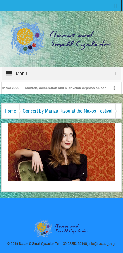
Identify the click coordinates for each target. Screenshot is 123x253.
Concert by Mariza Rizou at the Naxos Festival (67, 111)
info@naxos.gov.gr (102, 243)
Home (10, 111)
